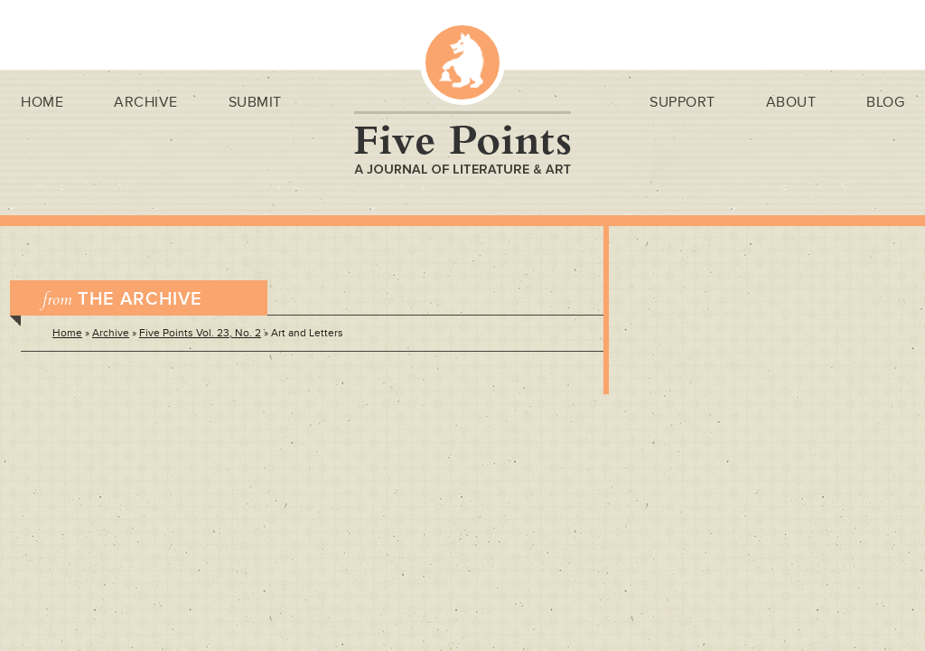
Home (42, 102)
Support (682, 102)
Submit (255, 102)
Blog (885, 102)
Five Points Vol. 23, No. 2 (200, 333)
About (791, 102)
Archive (146, 102)
